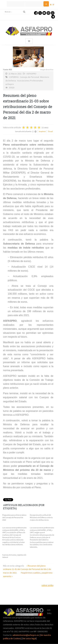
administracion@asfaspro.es (26, 635)
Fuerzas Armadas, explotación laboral (14, 556)
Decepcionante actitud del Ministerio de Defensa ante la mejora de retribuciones (41, 517)
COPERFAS (14, 77)
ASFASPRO (31, 73)
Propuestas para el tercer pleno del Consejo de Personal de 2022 (14, 517)
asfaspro (9, 84)
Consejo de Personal (29, 77)
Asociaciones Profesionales (30, 80)
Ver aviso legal (29, 638)
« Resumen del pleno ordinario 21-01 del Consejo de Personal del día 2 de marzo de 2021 (27, 569)
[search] (16, 11)
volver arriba (47, 585)
